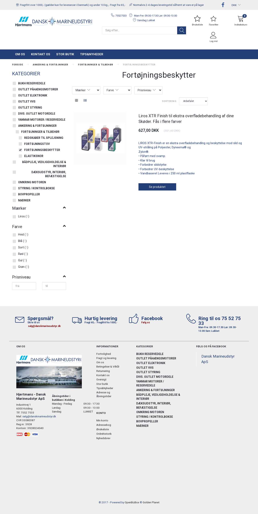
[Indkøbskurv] (241, 21)
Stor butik (65, 54)
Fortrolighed (103, 353)
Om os (20, 54)
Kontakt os (40, 54)
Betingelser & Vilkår (107, 366)
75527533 (121, 15)
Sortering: (169, 101)
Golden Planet (151, 502)
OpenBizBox (132, 502)
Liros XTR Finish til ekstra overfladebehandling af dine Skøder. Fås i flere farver (186, 118)
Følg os (145, 322)
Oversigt (101, 379)
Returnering (103, 371)
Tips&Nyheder (91, 54)
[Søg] (181, 30)
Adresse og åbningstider (103, 394)
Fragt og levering (106, 358)
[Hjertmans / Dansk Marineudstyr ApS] (54, 22)
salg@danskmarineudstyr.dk (44, 326)
